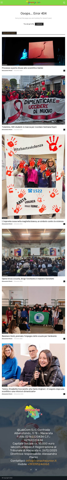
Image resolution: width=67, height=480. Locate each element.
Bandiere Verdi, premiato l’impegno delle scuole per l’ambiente (29, 336)
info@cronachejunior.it (41, 460)
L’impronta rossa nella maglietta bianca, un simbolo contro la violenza (32, 221)
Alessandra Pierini (7, 70)
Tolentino (4, 123)
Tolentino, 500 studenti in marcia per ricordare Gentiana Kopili (29, 127)
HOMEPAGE (39, 24)
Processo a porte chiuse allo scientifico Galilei (22, 68)
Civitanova (4, 275)
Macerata (4, 64)
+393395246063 (38, 464)
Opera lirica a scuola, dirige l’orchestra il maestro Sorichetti (28, 279)
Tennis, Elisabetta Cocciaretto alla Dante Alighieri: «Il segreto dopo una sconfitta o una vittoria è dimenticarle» (33, 390)
